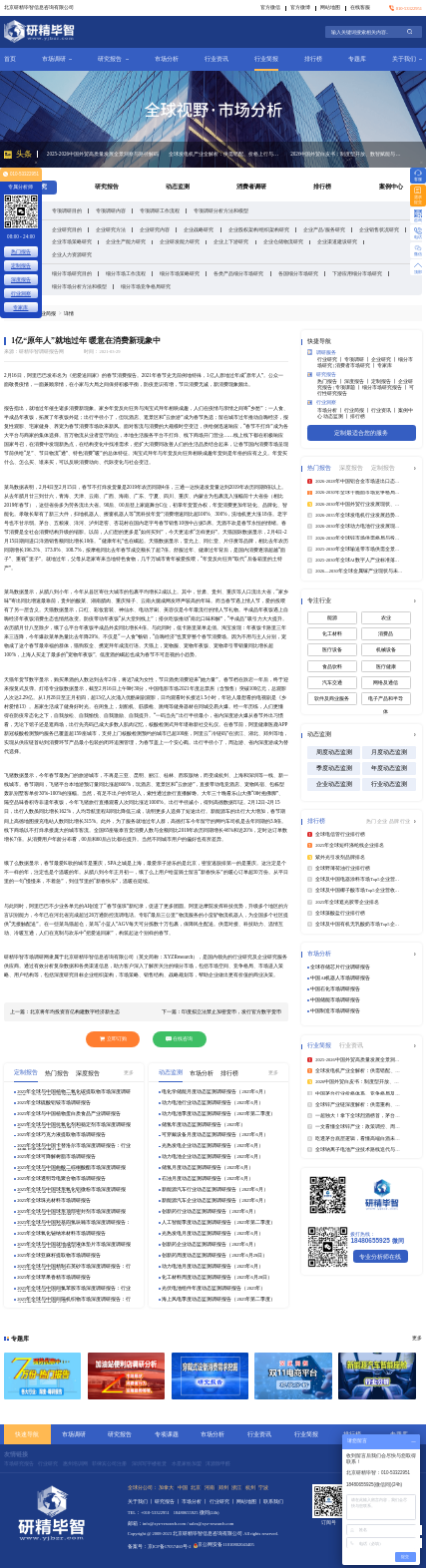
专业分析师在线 (380, 1256)
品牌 (394, 821)
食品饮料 (332, 666)
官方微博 (300, 7)
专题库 (357, 59)
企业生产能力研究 (126, 241)
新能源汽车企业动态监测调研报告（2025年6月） (214, 1200)
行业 (405, 821)
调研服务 (321, 351)
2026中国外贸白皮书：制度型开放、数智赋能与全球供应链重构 (346, 154)
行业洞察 (321, 402)
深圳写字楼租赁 (149, 1463)
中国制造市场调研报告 (335, 1010)
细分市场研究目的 (72, 273)
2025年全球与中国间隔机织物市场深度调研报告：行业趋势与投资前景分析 (74, 1300)
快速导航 (27, 1433)
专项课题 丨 (348, 387)
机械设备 (386, 649)
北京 (196, 1487)
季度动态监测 (334, 768)
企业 (382, 821)
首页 (10, 59)
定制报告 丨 (384, 381)
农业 (386, 617)
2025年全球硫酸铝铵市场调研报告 (54, 1102)
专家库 (384, 365)
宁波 (263, 1487)
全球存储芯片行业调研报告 (340, 967)
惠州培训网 (75, 1463)
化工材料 (332, 633)
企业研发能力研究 (180, 241)
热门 (371, 821)
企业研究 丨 (384, 359)
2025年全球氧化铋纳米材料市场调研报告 (61, 1233)
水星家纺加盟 (187, 1463)
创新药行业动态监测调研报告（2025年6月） (209, 1211)
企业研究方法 (111, 229)
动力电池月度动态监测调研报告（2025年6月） (212, 1266)
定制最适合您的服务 (361, 432)
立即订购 (113, 1038)
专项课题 (167, 1433)
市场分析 (167, 59)
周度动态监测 (334, 752)
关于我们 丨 (141, 1501)
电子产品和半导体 (385, 700)
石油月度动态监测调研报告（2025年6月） (207, 1178)
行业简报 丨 (357, 410)
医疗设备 (332, 649)
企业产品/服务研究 (323, 229)
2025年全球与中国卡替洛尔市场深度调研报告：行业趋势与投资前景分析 (74, 1146)
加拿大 (166, 1487)
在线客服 (360, 7)
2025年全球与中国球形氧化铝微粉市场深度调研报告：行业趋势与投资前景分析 (71, 1190)
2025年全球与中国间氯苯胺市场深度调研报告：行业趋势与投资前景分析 (74, 1289)
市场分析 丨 (330, 410)
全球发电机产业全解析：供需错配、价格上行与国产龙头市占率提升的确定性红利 (224, 154)
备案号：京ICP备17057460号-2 (160, 1546)
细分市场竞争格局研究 (146, 286)
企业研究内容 (155, 229)
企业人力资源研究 (72, 254)
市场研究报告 (19, 1463)
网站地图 (330, 7)
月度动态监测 (389, 752)
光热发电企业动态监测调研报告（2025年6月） (212, 1145)
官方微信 (270, 7)
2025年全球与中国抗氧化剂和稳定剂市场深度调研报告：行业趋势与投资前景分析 (74, 1125)
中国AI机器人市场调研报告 (340, 978)
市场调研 (57, 59)
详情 (69, 313)
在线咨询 (179, 1038)
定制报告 (21, 265)
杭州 (250, 1487)
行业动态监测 (389, 784)
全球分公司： (143, 1487)
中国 (183, 1487)
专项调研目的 (67, 210)
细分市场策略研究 (180, 273)
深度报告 (21, 279)
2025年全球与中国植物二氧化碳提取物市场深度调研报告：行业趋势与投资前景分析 (74, 1092)
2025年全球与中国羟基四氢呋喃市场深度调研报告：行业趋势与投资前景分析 (74, 1223)
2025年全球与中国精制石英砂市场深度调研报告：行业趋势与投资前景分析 (74, 1267)
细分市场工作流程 (126, 273)
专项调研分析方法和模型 (221, 210)
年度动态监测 (389, 768)
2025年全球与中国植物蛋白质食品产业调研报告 (69, 1113)
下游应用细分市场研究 (357, 273)
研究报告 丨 (168, 1501)
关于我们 (407, 59)
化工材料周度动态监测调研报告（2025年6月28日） (217, 1277)
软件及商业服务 (331, 698)
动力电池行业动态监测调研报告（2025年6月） (212, 1102)
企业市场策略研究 (72, 241)
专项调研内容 (111, 210)
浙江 (236, 1487)
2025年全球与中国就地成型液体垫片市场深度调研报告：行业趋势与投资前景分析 (74, 1245)
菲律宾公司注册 (109, 1463)
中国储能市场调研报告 (335, 999)
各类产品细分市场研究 (238, 273)
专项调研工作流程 (160, 210)
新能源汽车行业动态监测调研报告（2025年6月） (214, 1189)
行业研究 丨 (330, 359)
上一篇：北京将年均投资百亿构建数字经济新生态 (65, 1011)
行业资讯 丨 (384, 410)
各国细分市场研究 (298, 273)
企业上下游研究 (230, 241)
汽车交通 (332, 682)
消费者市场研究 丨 (356, 365)
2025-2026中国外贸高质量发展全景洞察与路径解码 (103, 154)
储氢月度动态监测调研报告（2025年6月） (207, 1167)
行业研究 (48, 1463)
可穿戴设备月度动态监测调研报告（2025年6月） (214, 1134)
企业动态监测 (334, 784)
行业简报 (266, 59)
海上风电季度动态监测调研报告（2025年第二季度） (218, 1299)
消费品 (385, 633)
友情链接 (16, 1454)
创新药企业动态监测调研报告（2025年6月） (209, 1244)
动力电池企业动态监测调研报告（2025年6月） (212, 1156)
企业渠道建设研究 (337, 241)
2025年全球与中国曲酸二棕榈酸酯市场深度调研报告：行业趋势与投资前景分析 (71, 1168)
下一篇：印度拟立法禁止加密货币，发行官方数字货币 (221, 1011)
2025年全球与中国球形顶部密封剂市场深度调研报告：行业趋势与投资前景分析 (71, 1212)
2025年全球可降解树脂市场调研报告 (56, 1156)
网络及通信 (385, 682)
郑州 (223, 1487)
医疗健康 (386, 666)
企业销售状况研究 (379, 229)
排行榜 (313, 59)
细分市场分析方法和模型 (79, 286)
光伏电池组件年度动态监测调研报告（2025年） (213, 1288)
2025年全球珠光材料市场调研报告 (54, 1200)
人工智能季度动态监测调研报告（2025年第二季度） (218, 1222)
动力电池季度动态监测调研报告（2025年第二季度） (218, 1113)
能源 (332, 617)
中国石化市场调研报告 (335, 988)
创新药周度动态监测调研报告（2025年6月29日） (214, 1255)
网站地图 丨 (249, 1501)
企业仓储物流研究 (283, 241)
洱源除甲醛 (218, 1463)
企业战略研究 (198, 229)
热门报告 (21, 251)
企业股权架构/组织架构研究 (258, 229)
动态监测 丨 (336, 416)
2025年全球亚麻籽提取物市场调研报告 (59, 1255)
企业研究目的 (67, 229)
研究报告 (113, 59)
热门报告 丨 (330, 381)
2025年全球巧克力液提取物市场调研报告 (61, 1134)
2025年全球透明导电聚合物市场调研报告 (61, 1178)
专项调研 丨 (357, 359)
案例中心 (391, 186)
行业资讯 (216, 59)
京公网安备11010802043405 (224, 1545)
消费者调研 (251, 186)
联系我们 (273, 1501)
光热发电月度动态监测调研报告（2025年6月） (212, 1233)
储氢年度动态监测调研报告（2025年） (203, 1124)
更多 (129, 1072)
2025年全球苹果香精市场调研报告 (54, 1277)
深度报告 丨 (357, 381)
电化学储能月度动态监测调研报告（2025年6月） (214, 1091)
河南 (209, 1487)
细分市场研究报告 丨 (385, 387)
